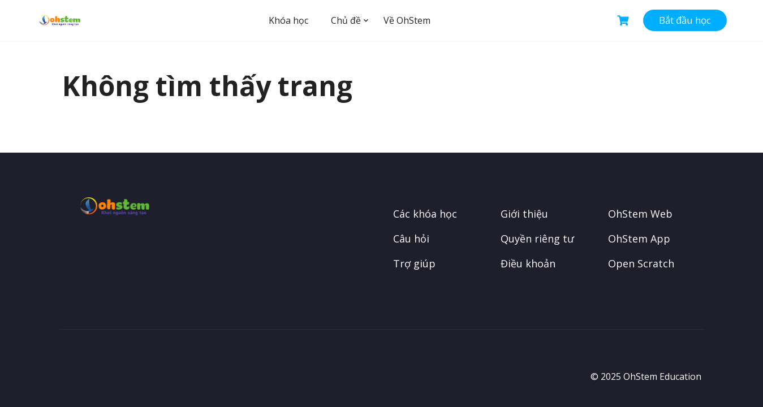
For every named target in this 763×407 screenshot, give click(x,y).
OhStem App (639, 238)
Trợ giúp (414, 263)
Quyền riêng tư (537, 238)
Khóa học (288, 20)
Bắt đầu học (685, 20)
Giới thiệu (524, 213)
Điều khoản (528, 263)
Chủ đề (346, 20)
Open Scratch (641, 263)
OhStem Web (640, 213)
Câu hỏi (411, 238)
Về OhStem (406, 20)
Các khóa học (425, 213)
